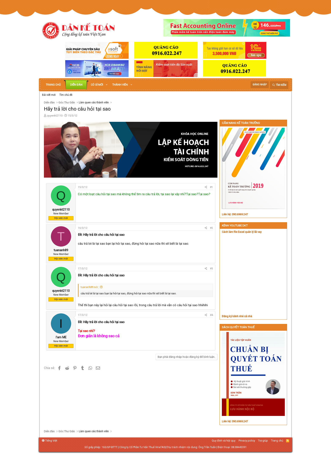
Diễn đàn (76, 84)
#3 (211, 268)
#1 (211, 187)
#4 (211, 315)
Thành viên (120, 84)
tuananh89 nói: (89, 287)
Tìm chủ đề (65, 94)
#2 (211, 227)
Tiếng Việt (49, 440)
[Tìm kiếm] (279, 85)
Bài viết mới (49, 94)
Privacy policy (247, 440)
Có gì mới (97, 84)
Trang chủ (53, 84)
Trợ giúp (263, 440)
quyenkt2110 (54, 115)
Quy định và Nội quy (223, 440)
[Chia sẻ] (206, 187)
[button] (106, 84)
